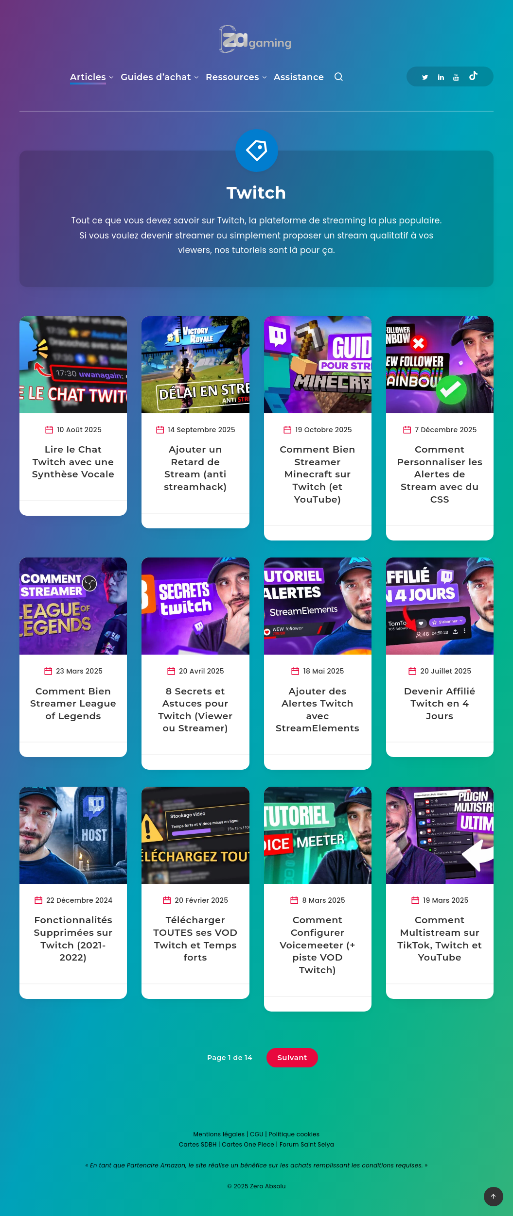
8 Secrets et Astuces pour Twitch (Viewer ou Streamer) (195, 710)
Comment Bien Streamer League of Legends (73, 704)
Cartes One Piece (248, 1144)
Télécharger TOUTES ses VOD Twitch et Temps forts (195, 938)
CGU (257, 1134)
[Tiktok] (473, 77)
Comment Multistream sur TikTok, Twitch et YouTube (439, 938)
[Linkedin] (441, 76)
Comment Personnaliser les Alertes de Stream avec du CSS (439, 474)
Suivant (292, 1057)
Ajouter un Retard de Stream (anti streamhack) (195, 468)
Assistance (299, 77)
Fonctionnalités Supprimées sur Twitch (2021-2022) (73, 938)
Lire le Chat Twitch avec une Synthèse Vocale (73, 462)
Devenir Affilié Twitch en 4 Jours (440, 704)
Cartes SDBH (198, 1144)
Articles (88, 77)
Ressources (232, 77)
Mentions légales (219, 1134)
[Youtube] (456, 76)
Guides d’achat (156, 77)
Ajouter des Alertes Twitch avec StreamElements (317, 710)
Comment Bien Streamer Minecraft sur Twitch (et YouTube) (317, 474)
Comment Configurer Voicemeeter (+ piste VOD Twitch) (317, 945)
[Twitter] (425, 76)
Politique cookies (294, 1134)
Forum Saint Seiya (307, 1144)
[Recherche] (339, 79)
